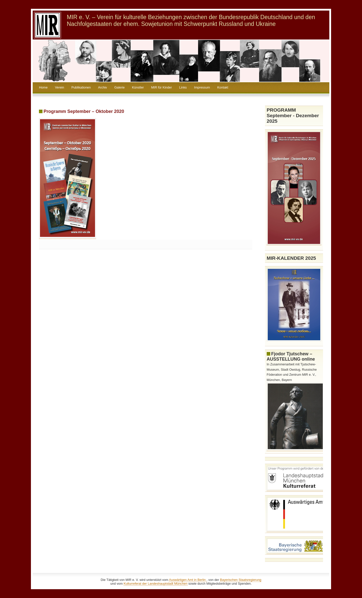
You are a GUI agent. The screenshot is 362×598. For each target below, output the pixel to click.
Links (183, 87)
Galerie (119, 87)
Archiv (102, 87)
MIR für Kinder (161, 87)
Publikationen (81, 87)
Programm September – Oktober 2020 (83, 111)
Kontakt (222, 87)
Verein (59, 87)
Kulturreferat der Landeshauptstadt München (156, 583)
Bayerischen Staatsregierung (240, 580)
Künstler (138, 87)
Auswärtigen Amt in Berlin (187, 580)
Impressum (202, 87)
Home (43, 87)
